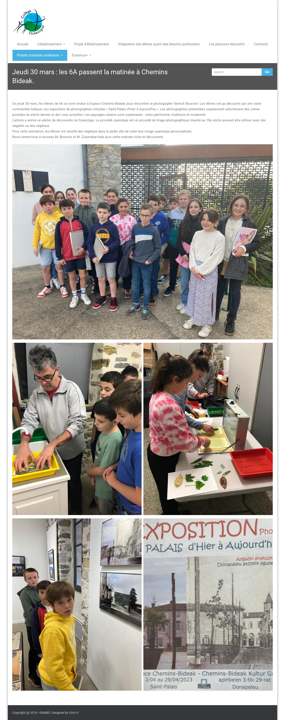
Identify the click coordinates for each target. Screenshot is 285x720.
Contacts (261, 44)
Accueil (22, 44)
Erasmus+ (81, 55)
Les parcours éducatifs (227, 44)
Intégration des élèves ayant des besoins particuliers (159, 44)
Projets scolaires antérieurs (40, 55)
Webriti (74, 712)
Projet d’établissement (91, 44)
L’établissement (51, 44)
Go (267, 72)
